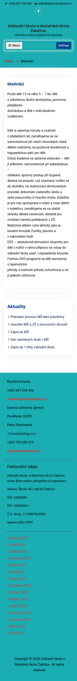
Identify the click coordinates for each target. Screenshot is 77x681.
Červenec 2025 (20, 586)
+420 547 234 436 (20, 3)
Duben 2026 (19, 538)
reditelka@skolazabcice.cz (55, 3)
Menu (14, 45)
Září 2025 (17, 572)
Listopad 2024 (20, 620)
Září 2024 (17, 633)
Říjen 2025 (17, 565)
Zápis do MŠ (19, 332)
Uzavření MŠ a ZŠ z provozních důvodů (38, 324)
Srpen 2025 (18, 579)
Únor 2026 (17, 545)
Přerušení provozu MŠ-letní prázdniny (37, 317)
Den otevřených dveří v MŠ (29, 340)
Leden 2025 (18, 606)
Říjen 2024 (17, 626)
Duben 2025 (19, 592)
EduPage (64, 45)
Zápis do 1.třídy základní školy (32, 347)
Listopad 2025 (20, 558)
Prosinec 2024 (20, 613)
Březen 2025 (19, 599)
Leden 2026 (18, 551)
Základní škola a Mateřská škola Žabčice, (38, 28)
